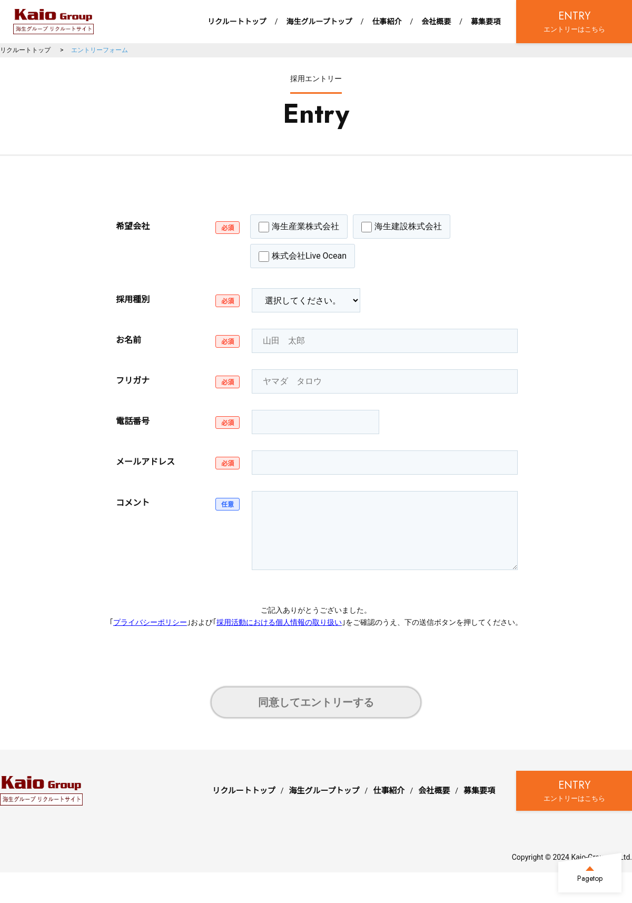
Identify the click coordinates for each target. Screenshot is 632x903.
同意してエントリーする (316, 702)
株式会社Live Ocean (303, 256)
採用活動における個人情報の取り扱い (279, 622)
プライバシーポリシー (150, 622)
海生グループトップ (319, 21)
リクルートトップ (237, 21)
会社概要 (436, 21)
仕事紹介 (386, 21)
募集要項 (485, 21)
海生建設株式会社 (401, 226)
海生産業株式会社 (299, 226)
